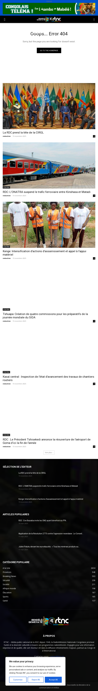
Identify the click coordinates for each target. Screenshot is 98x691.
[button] (4, 19)
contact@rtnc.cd (56, 656)
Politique (7, 26)
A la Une (6, 128)
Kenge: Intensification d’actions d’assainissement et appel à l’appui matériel (51, 499)
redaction (7, 136)
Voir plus (49, 452)
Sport (31, 26)
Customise (17, 680)
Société (20, 26)
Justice (72, 26)
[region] (35, 671)
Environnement (56, 26)
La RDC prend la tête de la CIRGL (23, 132)
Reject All (36, 680)
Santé (41, 26)
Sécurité (6, 32)
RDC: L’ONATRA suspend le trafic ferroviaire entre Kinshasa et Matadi (47, 192)
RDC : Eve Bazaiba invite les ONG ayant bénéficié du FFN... (43, 520)
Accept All (53, 680)
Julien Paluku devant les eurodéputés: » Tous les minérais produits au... (49, 547)
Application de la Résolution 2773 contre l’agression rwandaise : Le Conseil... (51, 533)
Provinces (38, 32)
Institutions (22, 32)
